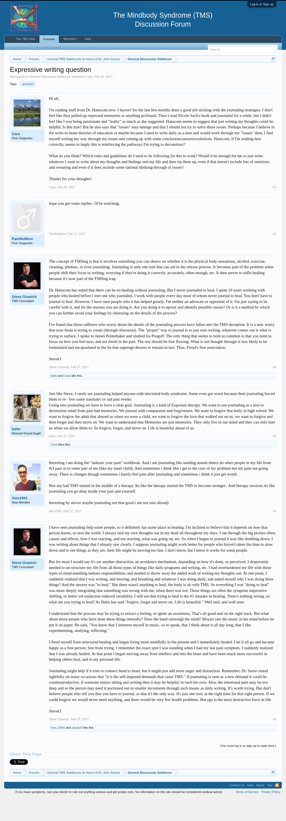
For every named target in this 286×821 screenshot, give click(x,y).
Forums (49, 39)
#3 (274, 390)
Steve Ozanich (24, 319)
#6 (274, 742)
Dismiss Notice (272, 72)
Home (260, 808)
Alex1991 (19, 521)
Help (88, 39)
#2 (274, 256)
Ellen (61, 750)
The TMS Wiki (25, 39)
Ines (53, 750)
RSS (277, 808)
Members (69, 39)
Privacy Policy (270, 815)
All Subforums (18, 46)
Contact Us (236, 808)
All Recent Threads (47, 46)
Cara (89, 99)
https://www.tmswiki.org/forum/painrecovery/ (61, 78)
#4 (274, 459)
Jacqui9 (77, 750)
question (27, 106)
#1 (274, 210)
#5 (274, 534)
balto (54, 398)
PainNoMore (22, 262)
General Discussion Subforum (49, 99)
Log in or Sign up (261, 4)
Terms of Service (246, 815)
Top (269, 808)
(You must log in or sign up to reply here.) (248, 768)
